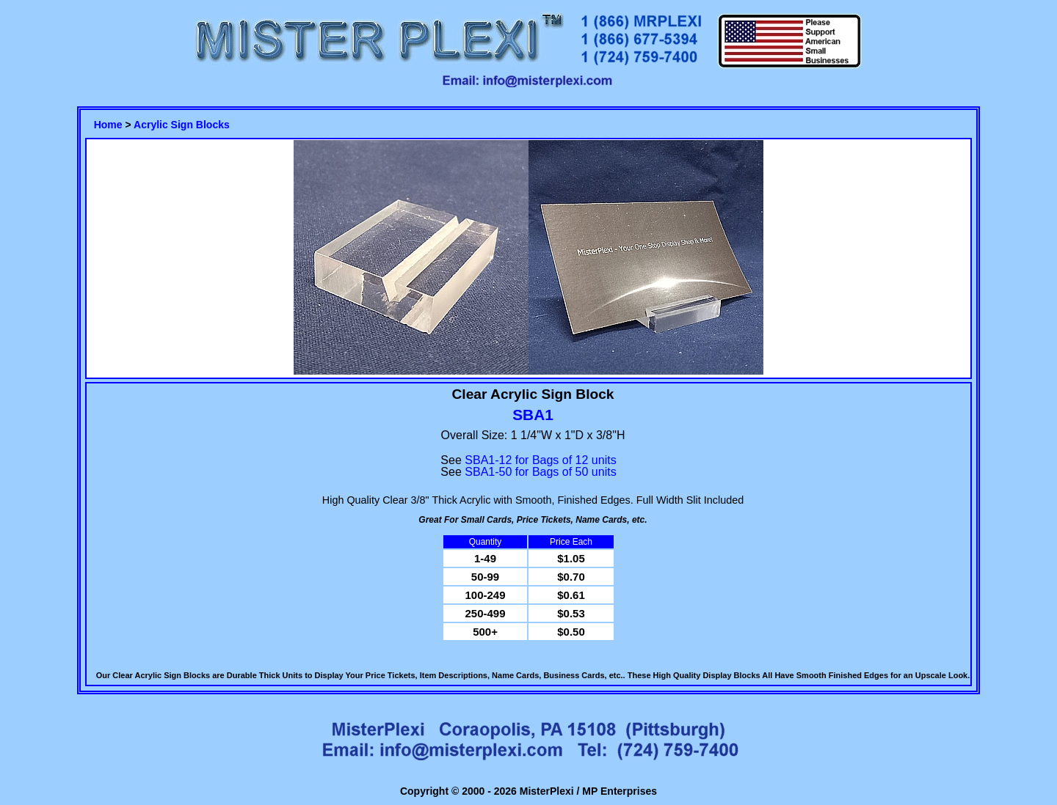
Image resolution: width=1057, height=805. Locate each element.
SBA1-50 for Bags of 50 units (540, 472)
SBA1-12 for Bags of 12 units (540, 460)
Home (108, 125)
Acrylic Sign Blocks (182, 125)
